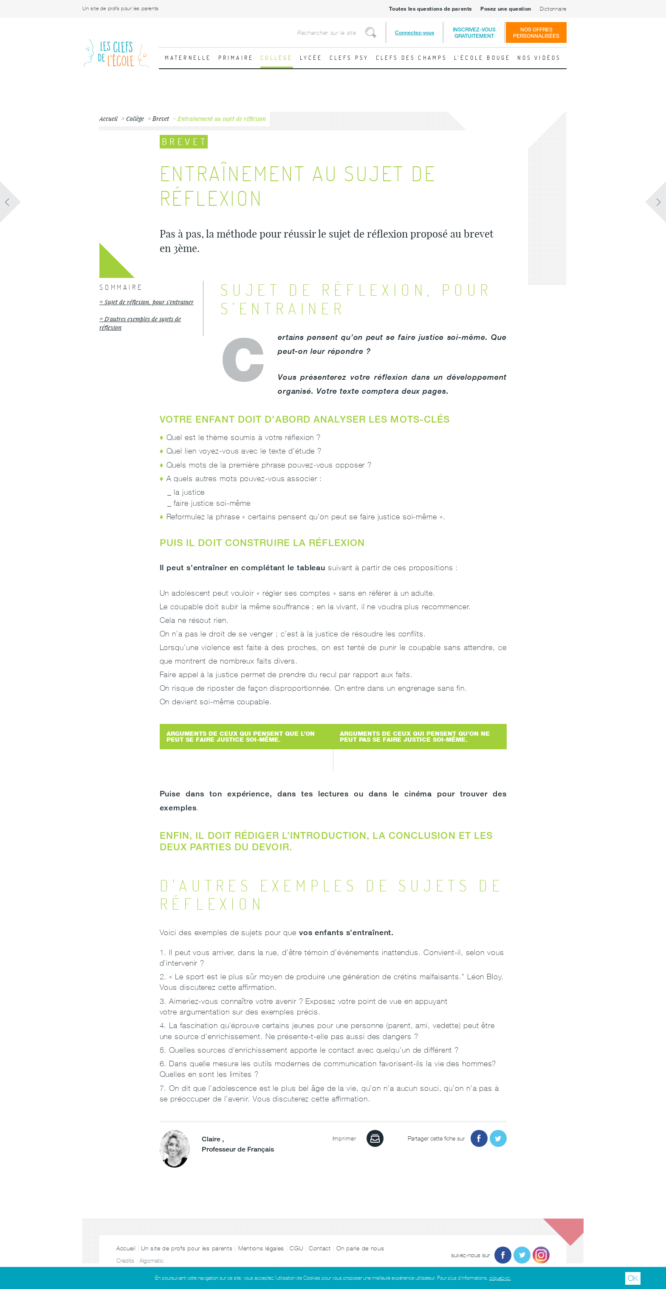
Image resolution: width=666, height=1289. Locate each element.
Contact (320, 1248)
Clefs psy (349, 57)
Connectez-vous (414, 32)
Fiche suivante (655, 202)
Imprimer (375, 1138)
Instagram (541, 1255)
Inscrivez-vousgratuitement (474, 32)
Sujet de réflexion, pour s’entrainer (149, 302)
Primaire (236, 57)
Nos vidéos (539, 57)
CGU (296, 1248)
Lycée (311, 57)
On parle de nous (360, 1248)
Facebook (502, 1255)
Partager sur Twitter (498, 1138)
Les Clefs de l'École (116, 46)
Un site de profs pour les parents (120, 8)
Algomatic (151, 1260)
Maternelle (188, 57)
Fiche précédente (10, 202)
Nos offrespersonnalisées (536, 32)
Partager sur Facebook (479, 1138)
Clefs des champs (411, 57)
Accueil (125, 1248)
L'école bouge (482, 57)
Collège (276, 57)
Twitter (522, 1255)
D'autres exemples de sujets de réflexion (140, 323)
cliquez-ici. (500, 1278)
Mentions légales (261, 1248)
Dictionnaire (553, 9)
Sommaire (121, 287)
